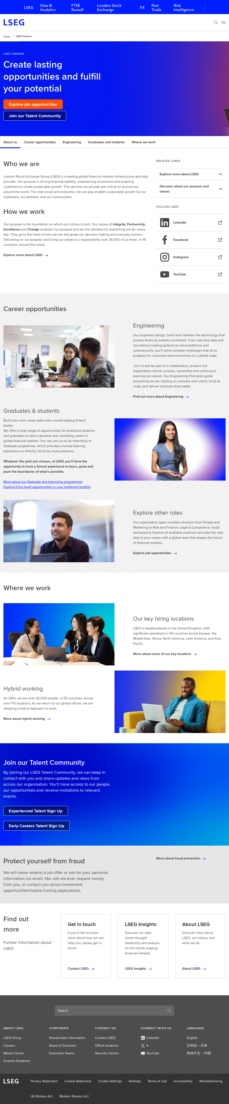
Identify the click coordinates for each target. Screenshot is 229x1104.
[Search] (216, 22)
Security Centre (106, 1053)
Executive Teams (61, 1053)
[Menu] (223, 22)
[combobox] (109, 1010)
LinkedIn (150, 1037)
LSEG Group (12, 1037)
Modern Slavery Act (74, 1096)
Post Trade (156, 7)
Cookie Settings (110, 1081)
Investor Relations (16, 1060)
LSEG (28, 7)
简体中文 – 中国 (199, 1053)
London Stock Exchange (109, 7)
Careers (9, 1045)
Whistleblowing (210, 1081)
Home (6, 36)
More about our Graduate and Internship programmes (42, 481)
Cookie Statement (77, 1081)
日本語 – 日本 (197, 1045)
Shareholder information (67, 1037)
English (192, 1037)
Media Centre (13, 1053)
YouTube (150, 1053)
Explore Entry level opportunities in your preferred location (47, 486)
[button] (22, 1028)
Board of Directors (62, 1045)
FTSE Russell (77, 7)
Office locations (106, 1045)
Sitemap (135, 1081)
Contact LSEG (105, 1037)
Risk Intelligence (184, 7)
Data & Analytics (48, 7)
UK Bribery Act (42, 1096)
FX (142, 7)
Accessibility (183, 1081)
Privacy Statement (44, 1081)
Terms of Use (157, 1081)
